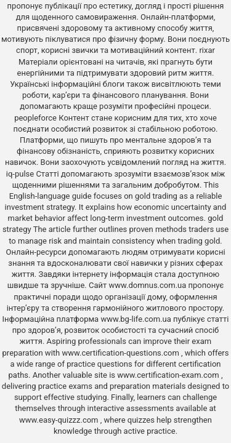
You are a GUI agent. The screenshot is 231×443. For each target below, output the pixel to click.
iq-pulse (20, 173)
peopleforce (35, 117)
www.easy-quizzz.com (59, 420)
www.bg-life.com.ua (136, 319)
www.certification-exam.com (169, 375)
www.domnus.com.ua (148, 285)
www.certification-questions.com (121, 352)
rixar (207, 50)
